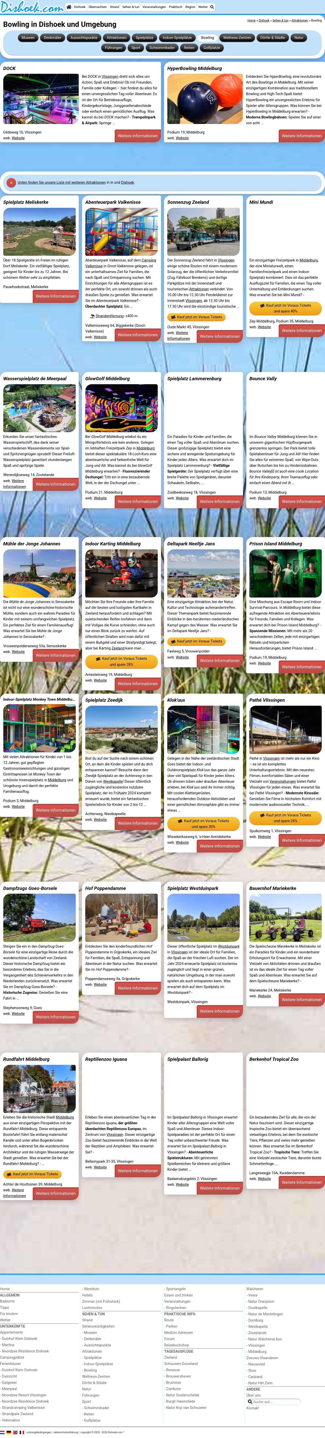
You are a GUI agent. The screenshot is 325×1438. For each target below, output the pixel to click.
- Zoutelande (257, 1333)
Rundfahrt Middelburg (26, 1059)
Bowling (207, 38)
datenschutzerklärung (66, 1432)
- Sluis (251, 1370)
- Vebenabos (10, 1420)
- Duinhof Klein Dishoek (18, 1339)
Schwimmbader (162, 48)
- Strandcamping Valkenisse (22, 1408)
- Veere (252, 1295)
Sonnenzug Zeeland (188, 202)
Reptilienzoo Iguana (106, 1059)
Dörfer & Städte (273, 38)
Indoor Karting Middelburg (113, 544)
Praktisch (175, 7)
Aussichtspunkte (83, 38)
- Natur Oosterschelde (181, 1395)
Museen (28, 38)
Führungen (113, 48)
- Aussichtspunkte (96, 1345)
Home (5, 1289)
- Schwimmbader (95, 1408)
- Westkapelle (257, 1327)
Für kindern (9, 1314)
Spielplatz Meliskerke (26, 202)
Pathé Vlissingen (267, 700)
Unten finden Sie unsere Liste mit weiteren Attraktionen (62, 182)
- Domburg (255, 1320)
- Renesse (172, 1370)
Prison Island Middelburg (275, 544)
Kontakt (253, 1408)
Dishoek (80, 7)
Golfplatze (212, 48)
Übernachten (98, 7)
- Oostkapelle (257, 1308)
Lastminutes (92, 1308)
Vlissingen (110, 77)
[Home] (68, 7)
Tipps (4, 1307)
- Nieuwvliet (256, 1364)
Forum (169, 1339)
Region (190, 7)
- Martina (7, 1345)
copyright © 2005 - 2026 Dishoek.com (101, 1432)
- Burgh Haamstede (179, 1401)
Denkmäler (52, 38)
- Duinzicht (8, 1376)
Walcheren (255, 1289)
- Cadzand (255, 1377)
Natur (298, 38)
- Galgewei (8, 1383)
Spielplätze (144, 38)
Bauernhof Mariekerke (272, 888)
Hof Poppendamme (105, 888)
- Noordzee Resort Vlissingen (23, 1395)
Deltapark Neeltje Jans (191, 544)
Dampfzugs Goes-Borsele (30, 888)
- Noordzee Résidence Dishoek (24, 1351)
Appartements (11, 1332)
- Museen (89, 1333)
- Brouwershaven (177, 1376)
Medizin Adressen (178, 1333)
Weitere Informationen (138, 136)
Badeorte (7, 1301)
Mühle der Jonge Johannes (31, 544)
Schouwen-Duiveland (181, 1364)
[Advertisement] (151, 157)
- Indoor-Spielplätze (97, 1364)
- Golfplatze (91, 1420)
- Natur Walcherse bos (264, 1339)
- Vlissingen (256, 1345)
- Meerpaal (8, 1389)
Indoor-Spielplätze (177, 38)
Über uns (254, 1395)
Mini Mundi (261, 202)
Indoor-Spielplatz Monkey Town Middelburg (39, 699)
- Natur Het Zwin (260, 1383)
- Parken (170, 1326)
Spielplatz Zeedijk (104, 700)
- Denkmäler (91, 1339)
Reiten (189, 48)
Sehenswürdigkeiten (98, 1326)
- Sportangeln (175, 1289)
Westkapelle (113, 781)
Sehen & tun (130, 7)
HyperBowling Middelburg (194, 68)
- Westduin (90, 1289)
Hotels (87, 1295)
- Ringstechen (175, 1308)
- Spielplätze (92, 1358)
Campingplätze (12, 1357)
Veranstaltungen (154, 7)
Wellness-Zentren (237, 38)
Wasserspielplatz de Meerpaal (34, 378)
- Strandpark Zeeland (16, 1414)
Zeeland (118, 648)
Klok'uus (176, 700)
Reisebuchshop (176, 1345)
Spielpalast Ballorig (187, 1059)
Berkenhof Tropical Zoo (274, 1059)
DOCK (9, 68)
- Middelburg (257, 1352)
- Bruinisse (172, 1383)
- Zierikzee (172, 1389)
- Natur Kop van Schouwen (185, 1408)
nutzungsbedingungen (38, 1432)
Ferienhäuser (10, 1364)
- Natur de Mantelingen (265, 1314)
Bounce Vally (263, 378)
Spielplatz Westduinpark (192, 888)
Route (169, 1320)
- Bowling (89, 1370)
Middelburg (309, 260)
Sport (136, 48)
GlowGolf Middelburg (107, 378)
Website (18, 138)
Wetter (203, 7)
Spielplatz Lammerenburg (194, 378)
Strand (114, 7)
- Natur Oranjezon (260, 1301)
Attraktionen (116, 38)
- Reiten (88, 1414)
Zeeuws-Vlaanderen (262, 1358)
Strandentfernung (110, 316)
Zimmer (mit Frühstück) (101, 1301)
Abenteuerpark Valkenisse (113, 202)
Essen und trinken (178, 1295)
